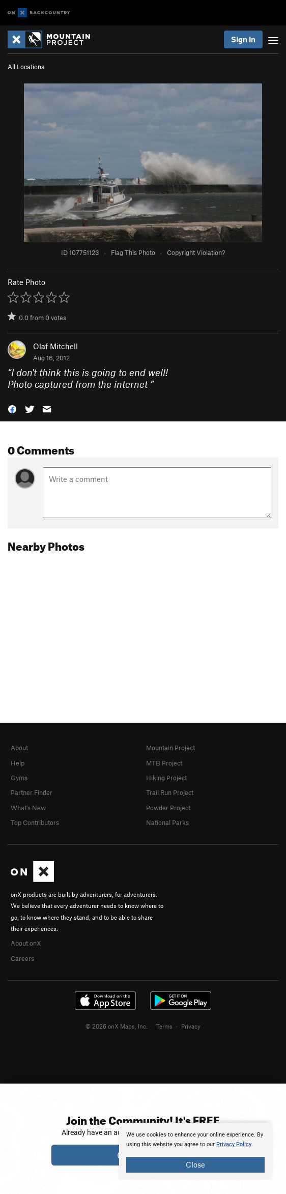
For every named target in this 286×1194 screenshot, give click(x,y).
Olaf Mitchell (55, 346)
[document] (195, 1151)
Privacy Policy (233, 1144)
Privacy (191, 1026)
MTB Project (164, 763)
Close (195, 1164)
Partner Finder (31, 792)
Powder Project (168, 808)
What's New (28, 808)
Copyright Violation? (196, 252)
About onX (26, 943)
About (19, 748)
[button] (12, 408)
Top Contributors (35, 822)
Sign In (243, 39)
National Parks (167, 822)
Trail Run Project (169, 792)
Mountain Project (170, 748)
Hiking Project (166, 778)
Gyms (19, 778)
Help (17, 763)
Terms (164, 1026)
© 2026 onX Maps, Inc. (116, 1026)
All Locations (26, 67)
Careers (22, 958)
